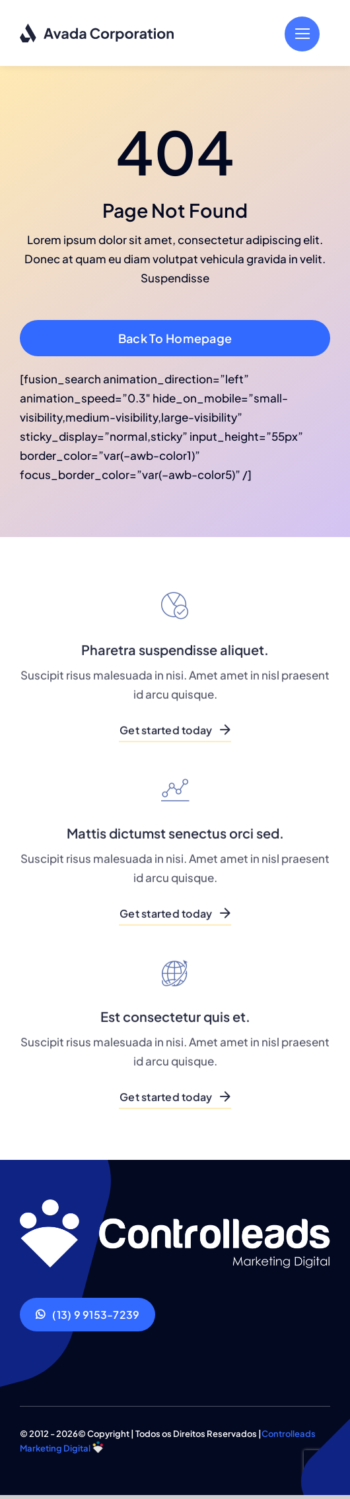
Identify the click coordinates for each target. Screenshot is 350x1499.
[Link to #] (302, 33)
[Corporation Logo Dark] (97, 28)
